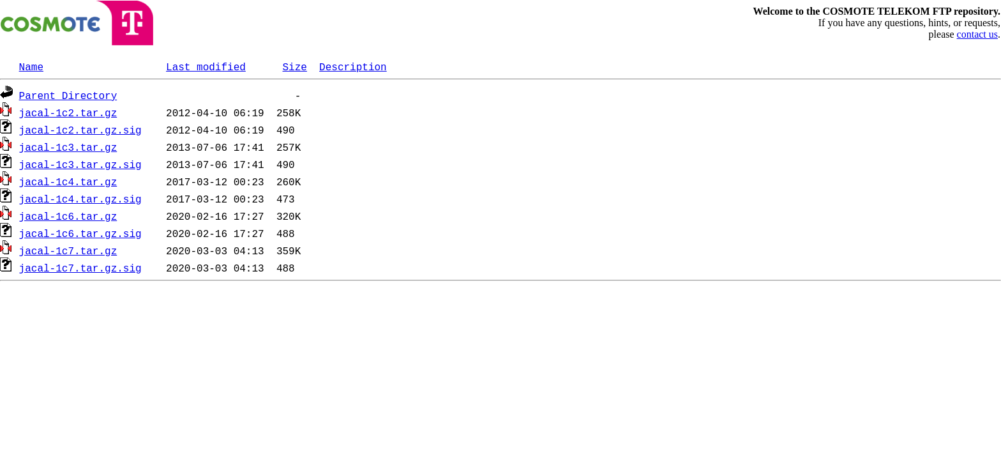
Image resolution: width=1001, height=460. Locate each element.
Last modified (206, 66)
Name (31, 66)
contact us (977, 34)
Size (294, 66)
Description (353, 66)
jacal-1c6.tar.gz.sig (80, 233)
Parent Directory (68, 95)
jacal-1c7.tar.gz (68, 250)
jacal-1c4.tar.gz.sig (80, 199)
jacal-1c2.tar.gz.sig (80, 130)
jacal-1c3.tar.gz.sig (80, 164)
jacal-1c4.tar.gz (68, 181)
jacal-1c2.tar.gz (68, 112)
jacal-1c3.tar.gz (68, 147)
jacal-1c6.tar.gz (68, 216)
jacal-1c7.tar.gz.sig (80, 268)
